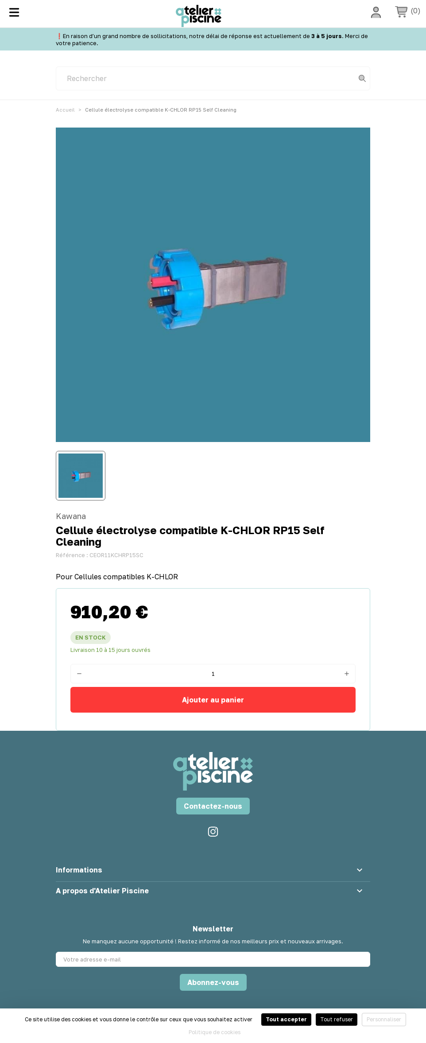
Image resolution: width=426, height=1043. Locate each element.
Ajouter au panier (213, 699)
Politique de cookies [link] (214, 1032)
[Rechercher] (213, 78)
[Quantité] (213, 673)
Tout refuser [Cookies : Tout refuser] (336, 1019)
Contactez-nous (213, 806)
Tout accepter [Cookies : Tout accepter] (286, 1019)
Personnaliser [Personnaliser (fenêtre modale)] (384, 1019)
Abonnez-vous (213, 982)
